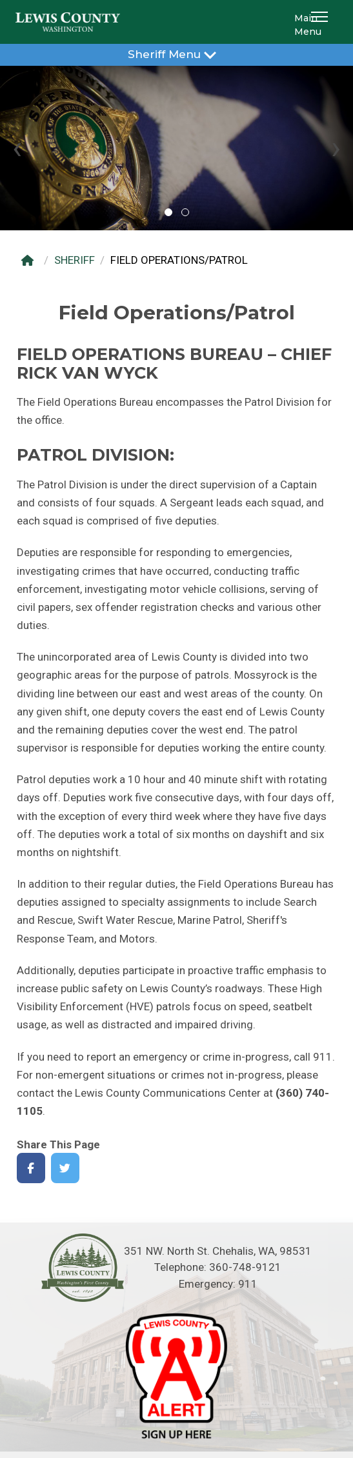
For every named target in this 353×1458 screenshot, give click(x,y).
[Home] (31, 260)
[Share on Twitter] (65, 1168)
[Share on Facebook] (31, 1168)
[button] (321, 22)
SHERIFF (74, 260)
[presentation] (17, 148)
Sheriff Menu (176, 54)
